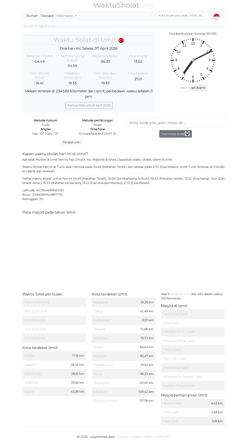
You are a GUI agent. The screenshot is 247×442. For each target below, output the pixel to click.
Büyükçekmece (106, 401)
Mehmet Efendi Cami (178, 341)
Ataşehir (100, 329)
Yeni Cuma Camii (175, 314)
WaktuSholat (116, 5)
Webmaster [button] (65, 16)
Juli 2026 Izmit (35, 338)
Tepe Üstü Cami (174, 359)
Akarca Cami (172, 403)
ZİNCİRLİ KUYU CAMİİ (179, 332)
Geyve (29, 391)
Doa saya (47, 16)
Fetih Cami (171, 412)
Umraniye (101, 338)
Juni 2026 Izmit (35, 329)
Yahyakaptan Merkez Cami (182, 376)
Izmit (51, 26)
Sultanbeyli (102, 320)
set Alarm (198, 88)
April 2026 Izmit (35, 311)
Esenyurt (100, 392)
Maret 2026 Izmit (36, 302)
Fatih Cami (170, 421)
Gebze (99, 311)
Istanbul (100, 356)
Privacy (122, 437)
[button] (216, 13)
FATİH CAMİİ (172, 350)
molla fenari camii (176, 367)
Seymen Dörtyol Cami (179, 385)
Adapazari (31, 382)
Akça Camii (171, 323)
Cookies (136, 437)
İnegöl (98, 347)
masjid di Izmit (180, 294)
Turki (41, 26)
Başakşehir (102, 383)
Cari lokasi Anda (175, 133)
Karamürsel (32, 373)
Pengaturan (72, 142)
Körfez (29, 356)
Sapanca (30, 365)
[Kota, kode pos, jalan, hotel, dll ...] (175, 122)
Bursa (98, 374)
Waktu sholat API (157, 437)
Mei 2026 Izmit (35, 320)
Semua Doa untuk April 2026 (89, 105)
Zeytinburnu (103, 365)
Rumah (32, 16)
